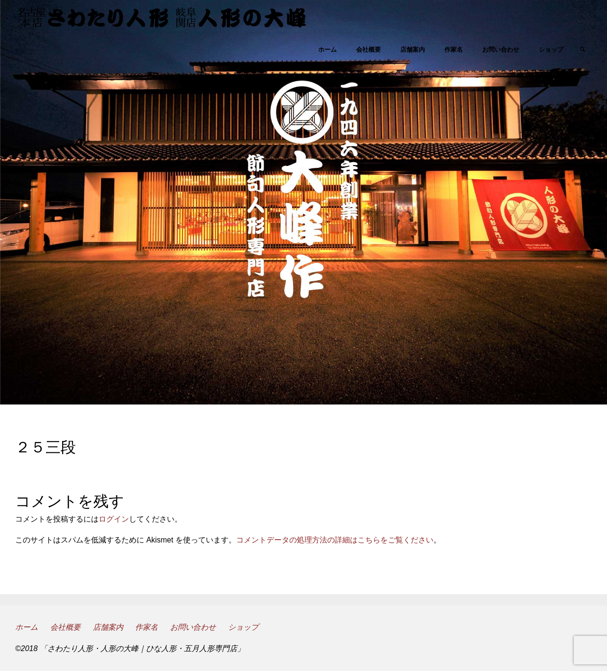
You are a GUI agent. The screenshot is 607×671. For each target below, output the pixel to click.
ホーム (26, 627)
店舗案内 (108, 627)
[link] (582, 50)
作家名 (146, 627)
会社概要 (65, 627)
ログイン (114, 519)
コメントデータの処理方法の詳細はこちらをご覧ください (334, 540)
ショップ (243, 627)
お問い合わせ (193, 627)
